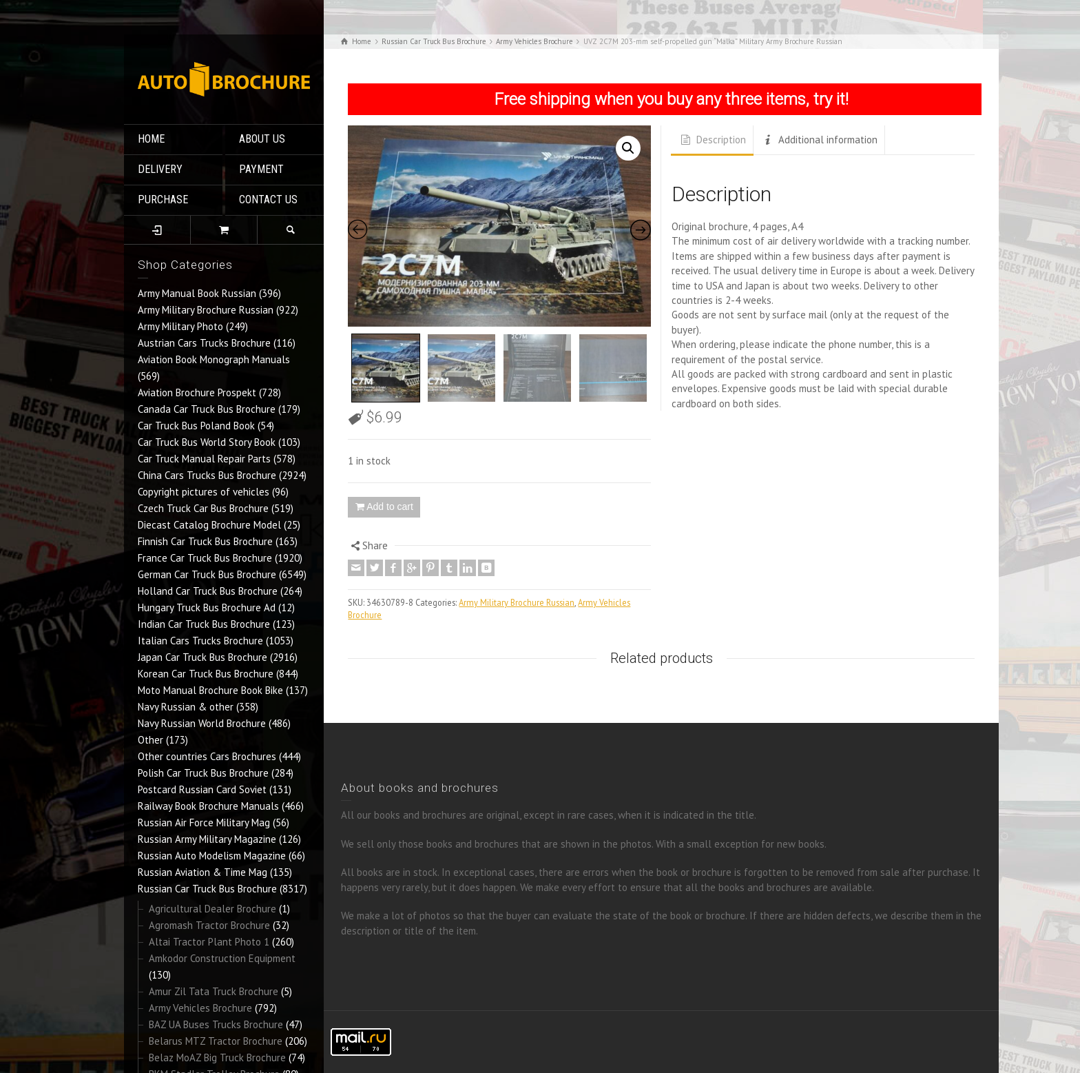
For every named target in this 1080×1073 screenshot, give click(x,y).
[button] (628, 148)
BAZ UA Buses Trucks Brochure (216, 1024)
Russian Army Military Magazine (207, 839)
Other (150, 739)
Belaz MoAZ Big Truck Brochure (217, 1057)
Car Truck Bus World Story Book (207, 442)
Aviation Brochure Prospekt (197, 392)
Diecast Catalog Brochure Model (209, 524)
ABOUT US (262, 138)
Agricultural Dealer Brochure (212, 908)
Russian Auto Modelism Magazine (212, 855)
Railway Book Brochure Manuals (208, 806)
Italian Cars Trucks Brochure (200, 640)
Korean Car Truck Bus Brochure (205, 673)
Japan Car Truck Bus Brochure (202, 657)
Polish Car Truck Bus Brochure (203, 772)
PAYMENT (261, 169)
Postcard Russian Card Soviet (202, 789)
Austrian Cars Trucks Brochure (204, 342)
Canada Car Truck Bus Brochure (207, 409)
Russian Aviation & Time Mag (202, 872)
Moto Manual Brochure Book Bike (210, 690)
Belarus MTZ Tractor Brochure (215, 1041)
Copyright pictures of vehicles (203, 491)
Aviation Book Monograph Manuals (214, 359)
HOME (151, 138)
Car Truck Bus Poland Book (196, 425)
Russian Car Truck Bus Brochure (207, 888)
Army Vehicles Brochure (200, 1007)
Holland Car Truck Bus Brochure (208, 590)
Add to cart (389, 506)
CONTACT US (268, 199)
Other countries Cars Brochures (207, 756)
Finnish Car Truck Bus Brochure (205, 541)
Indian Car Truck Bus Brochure (204, 624)
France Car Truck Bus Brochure (205, 557)
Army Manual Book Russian (197, 293)
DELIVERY (160, 169)
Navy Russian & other (185, 706)
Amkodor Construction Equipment (222, 958)
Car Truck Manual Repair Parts (204, 458)
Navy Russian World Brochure (202, 723)
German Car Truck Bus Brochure (207, 574)
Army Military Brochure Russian (205, 309)
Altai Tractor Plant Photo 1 (209, 941)
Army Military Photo (180, 326)
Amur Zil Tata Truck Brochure (213, 991)
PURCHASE (163, 199)
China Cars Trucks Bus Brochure (207, 475)
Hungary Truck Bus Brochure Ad (207, 607)
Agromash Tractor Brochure (209, 925)
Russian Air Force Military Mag (204, 822)
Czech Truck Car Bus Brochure (203, 508)
